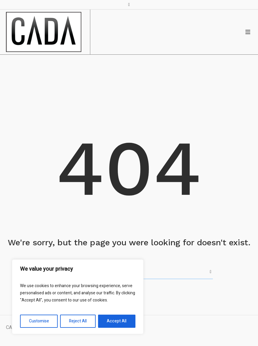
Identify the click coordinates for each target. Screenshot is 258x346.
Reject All (78, 321)
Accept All (116, 321)
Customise (39, 321)
